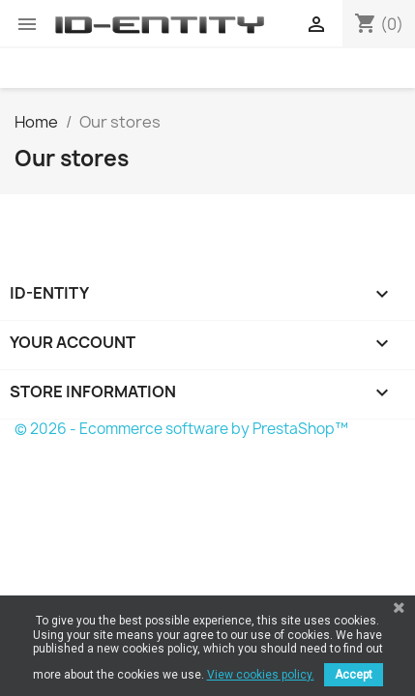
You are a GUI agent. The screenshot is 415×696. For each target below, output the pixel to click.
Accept (353, 675)
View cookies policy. (260, 675)
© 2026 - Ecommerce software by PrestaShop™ (181, 429)
